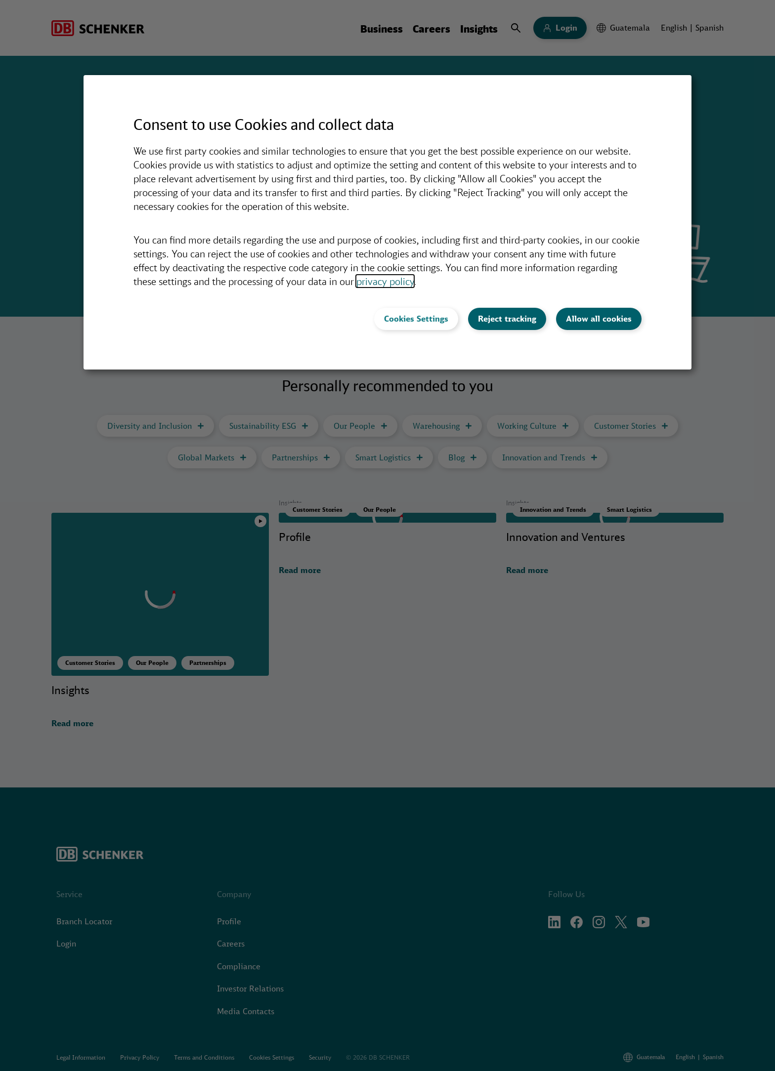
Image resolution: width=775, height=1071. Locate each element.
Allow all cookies (599, 319)
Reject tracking (507, 319)
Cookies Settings (416, 319)
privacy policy (385, 281)
